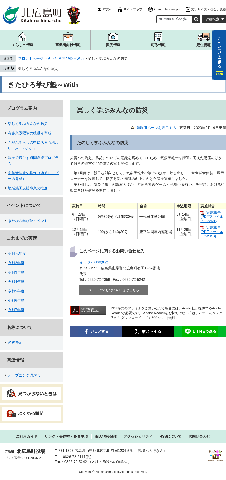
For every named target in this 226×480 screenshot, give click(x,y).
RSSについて (170, 436)
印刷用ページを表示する (156, 128)
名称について (20, 327)
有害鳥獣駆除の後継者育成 (29, 133)
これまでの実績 (22, 238)
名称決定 (15, 342)
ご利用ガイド (27, 436)
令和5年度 (16, 291)
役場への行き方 (150, 451)
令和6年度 (16, 300)
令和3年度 (16, 272)
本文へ (107, 9)
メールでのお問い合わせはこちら (113, 290)
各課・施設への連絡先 (110, 462)
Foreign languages (167, 9)
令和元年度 (17, 253)
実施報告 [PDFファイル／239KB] (211, 231)
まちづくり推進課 (93, 262)
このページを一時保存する (219, 50)
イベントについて (24, 205)
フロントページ (30, 58)
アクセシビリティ (138, 436)
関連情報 (15, 360)
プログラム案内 (22, 108)
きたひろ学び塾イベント (28, 221)
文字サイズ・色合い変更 (208, 9)
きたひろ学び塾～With (65, 58)
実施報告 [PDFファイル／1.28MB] (211, 216)
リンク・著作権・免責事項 (66, 436)
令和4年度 (16, 282)
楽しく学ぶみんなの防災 (38, 69)
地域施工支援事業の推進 (28, 188)
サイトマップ (132, 9)
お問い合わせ (199, 436)
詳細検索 (212, 19)
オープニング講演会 (24, 375)
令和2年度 (16, 263)
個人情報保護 (106, 436)
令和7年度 (16, 310)
